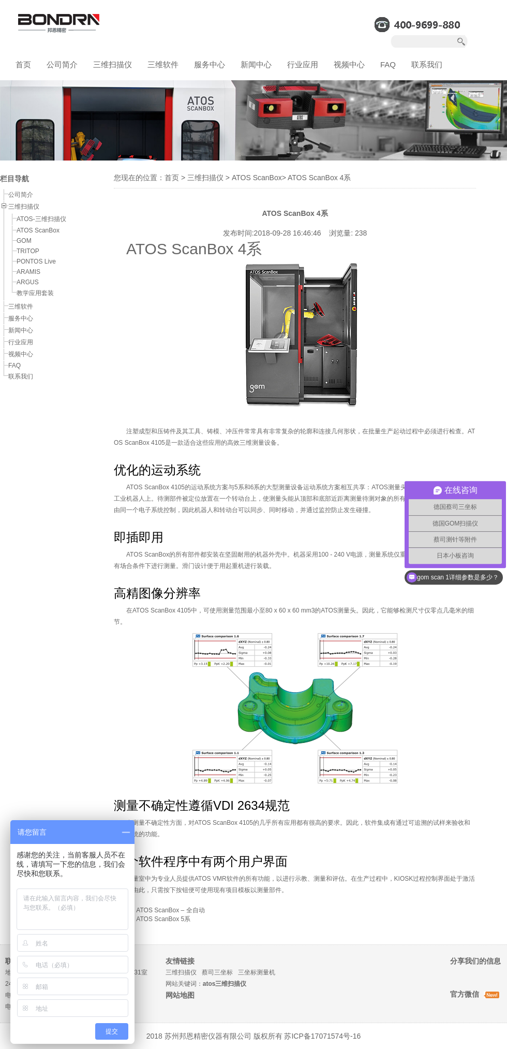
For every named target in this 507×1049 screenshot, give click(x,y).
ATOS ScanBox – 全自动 (170, 910)
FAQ (388, 64)
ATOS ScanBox (38, 230)
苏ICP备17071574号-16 (322, 1036)
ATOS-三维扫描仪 (41, 219)
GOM (24, 240)
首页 (23, 64)
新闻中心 (256, 64)
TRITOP (28, 251)
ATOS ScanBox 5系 (163, 919)
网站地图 (180, 995)
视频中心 (349, 64)
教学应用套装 (35, 293)
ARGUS (28, 282)
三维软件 (162, 64)
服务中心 (209, 64)
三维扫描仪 (112, 64)
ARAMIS (28, 271)
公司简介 (62, 64)
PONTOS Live (36, 261)
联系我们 (426, 64)
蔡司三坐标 (217, 972)
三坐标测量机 (256, 972)
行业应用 (302, 64)
